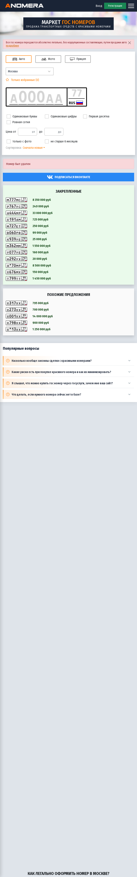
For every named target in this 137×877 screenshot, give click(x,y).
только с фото (19, 141)
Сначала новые (33, 147)
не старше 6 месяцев (61, 141)
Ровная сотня (18, 122)
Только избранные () (24, 80)
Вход (99, 6)
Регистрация (115, 5)
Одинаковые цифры (61, 116)
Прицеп (78, 59)
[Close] (129, 43)
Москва (13, 71)
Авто (18, 59)
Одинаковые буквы (22, 116)
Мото (48, 59)
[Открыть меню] (131, 6)
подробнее (12, 45)
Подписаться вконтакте (72, 177)
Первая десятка (96, 116)
